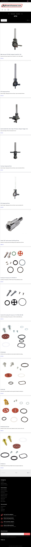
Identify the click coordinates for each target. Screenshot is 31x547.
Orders (2, 507)
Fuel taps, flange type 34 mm (6, 166)
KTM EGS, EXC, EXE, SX (5, 426)
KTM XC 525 (3, 389)
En (28, 1)
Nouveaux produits (4, 494)
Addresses (2, 510)
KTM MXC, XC (3, 463)
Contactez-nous (4, 497)
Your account (4, 504)
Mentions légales (4, 483)
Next (28, 472)
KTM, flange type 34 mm (5, 91)
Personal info (3, 506)
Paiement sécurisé (4, 484)
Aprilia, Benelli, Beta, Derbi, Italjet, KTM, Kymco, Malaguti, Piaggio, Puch (14, 128)
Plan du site (3, 498)
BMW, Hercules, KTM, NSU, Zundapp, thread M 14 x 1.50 (11, 54)
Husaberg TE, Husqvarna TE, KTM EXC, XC (9, 277)
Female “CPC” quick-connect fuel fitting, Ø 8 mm (10, 240)
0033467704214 (5, 1)
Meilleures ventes (4, 495)
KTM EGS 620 (3, 352)
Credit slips (3, 509)
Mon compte (3, 501)
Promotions (3, 492)
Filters (4, 20)
